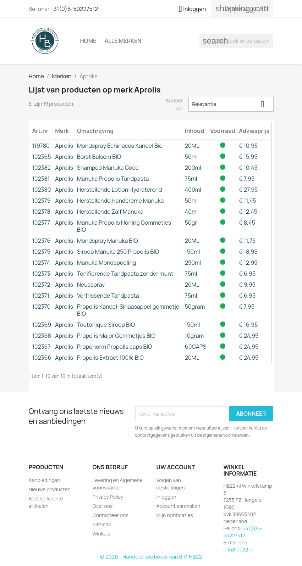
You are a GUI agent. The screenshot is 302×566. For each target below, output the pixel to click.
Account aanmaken (179, 506)
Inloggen (166, 496)
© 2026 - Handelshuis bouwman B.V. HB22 (151, 556)
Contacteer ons (110, 515)
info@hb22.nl (239, 549)
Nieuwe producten (50, 489)
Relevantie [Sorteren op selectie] (231, 104)
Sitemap (102, 524)
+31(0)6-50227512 (74, 9)
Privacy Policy (108, 496)
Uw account (176, 467)
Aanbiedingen (44, 480)
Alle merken (123, 41)
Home (88, 41)
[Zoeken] (236, 41)
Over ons (103, 506)
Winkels (101, 533)
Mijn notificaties (175, 515)
